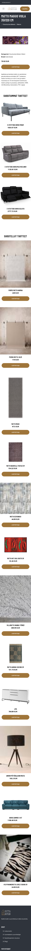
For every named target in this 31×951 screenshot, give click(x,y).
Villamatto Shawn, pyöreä (15, 625)
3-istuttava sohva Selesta (15, 209)
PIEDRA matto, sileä (15, 357)
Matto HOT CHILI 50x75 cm (15, 558)
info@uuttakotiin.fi (6, 2)
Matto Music (15, 424)
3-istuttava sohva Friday (15, 125)
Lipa (15, 709)
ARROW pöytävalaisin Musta (15, 776)
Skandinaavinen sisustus (12, 938)
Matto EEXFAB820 (15, 517)
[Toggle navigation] (3, 8)
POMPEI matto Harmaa (16, 290)
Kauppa (24, 9)
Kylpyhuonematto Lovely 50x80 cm (15, 884)
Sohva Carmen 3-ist (15, 818)
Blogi (6, 941)
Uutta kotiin (8, 931)
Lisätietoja (15, 67)
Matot (19, 24)
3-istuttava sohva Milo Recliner (15, 167)
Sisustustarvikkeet (9, 24)
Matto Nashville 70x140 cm (15, 466)
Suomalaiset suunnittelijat (12, 934)
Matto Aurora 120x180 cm (15, 667)
